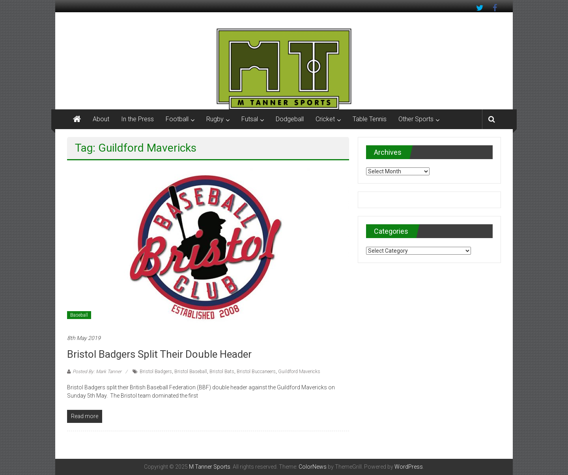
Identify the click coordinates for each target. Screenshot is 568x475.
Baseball (79, 315)
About (101, 119)
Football (177, 119)
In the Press (137, 119)
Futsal (249, 119)
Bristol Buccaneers (256, 371)
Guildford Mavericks (299, 371)
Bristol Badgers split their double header (159, 354)
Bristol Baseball (190, 371)
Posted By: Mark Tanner (97, 371)
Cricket (325, 119)
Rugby (215, 119)
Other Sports (415, 119)
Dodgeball (290, 119)
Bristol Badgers (156, 371)
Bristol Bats (221, 371)
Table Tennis (370, 119)
